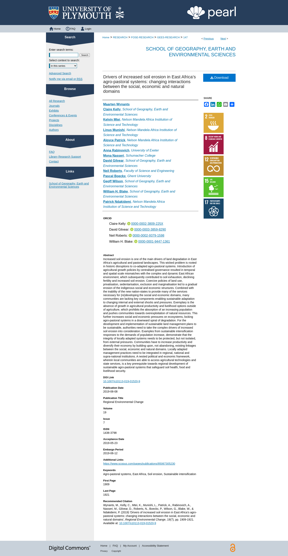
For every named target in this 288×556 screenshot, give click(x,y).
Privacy (104, 551)
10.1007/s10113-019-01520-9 (121, 381)
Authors (54, 129)
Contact (54, 161)
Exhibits (54, 110)
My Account (130, 545)
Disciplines (55, 125)
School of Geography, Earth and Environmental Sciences (191, 51)
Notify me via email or (65, 79)
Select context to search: (64, 60)
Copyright (116, 551)
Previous (209, 38)
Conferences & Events (63, 115)
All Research (57, 101)
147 (185, 37)
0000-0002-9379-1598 (148, 235)
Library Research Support (65, 156)
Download (219, 77)
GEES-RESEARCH (168, 37)
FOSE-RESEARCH (142, 37)
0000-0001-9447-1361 (154, 241)
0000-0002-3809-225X (147, 223)
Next (223, 38)
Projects (54, 120)
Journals (54, 105)
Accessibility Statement (155, 545)
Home (105, 37)
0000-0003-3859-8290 (150, 229)
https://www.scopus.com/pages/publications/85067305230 (139, 463)
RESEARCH (120, 37)
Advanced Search (60, 73)
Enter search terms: (61, 49)
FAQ (52, 151)
